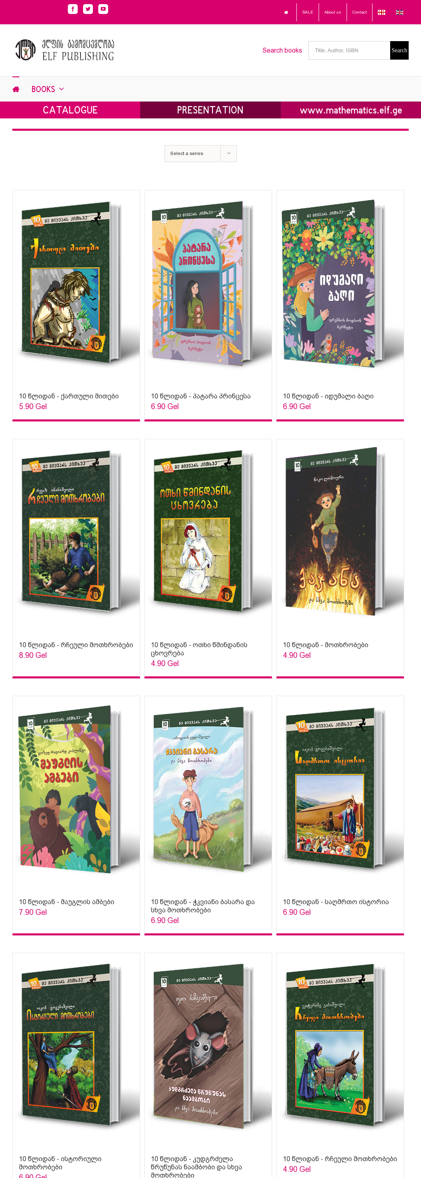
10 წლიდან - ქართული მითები (69, 396)
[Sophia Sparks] (76, 287)
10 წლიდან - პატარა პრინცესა (201, 396)
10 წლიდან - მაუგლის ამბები (66, 901)
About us (332, 12)
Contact (359, 12)
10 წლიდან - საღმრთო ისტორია (336, 901)
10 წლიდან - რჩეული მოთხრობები (76, 644)
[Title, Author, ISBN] (349, 50)
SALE (307, 12)
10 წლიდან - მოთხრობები (325, 644)
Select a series (186, 153)
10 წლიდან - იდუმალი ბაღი (328, 396)
